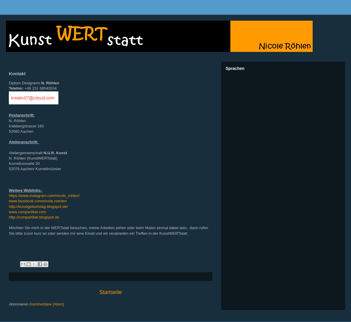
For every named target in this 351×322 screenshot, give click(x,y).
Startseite (110, 292)
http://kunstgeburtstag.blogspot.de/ (38, 206)
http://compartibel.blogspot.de (34, 217)
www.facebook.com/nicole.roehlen (38, 201)
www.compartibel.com (27, 212)
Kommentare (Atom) (46, 304)
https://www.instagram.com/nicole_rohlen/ (44, 195)
